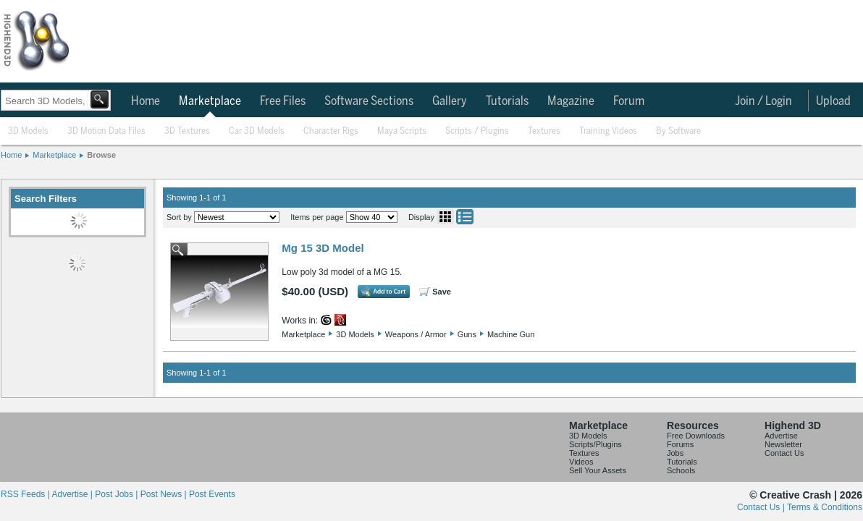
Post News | (164, 494)
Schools (681, 470)
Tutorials (507, 101)
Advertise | (73, 494)
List (464, 216)
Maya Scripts (401, 131)
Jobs (675, 453)
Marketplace (210, 101)
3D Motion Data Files (106, 131)
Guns (467, 334)
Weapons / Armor (416, 334)
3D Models (28, 131)
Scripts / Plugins (477, 131)
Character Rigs (330, 131)
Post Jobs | (117, 494)
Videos (581, 461)
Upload (833, 101)
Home (145, 101)
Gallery (449, 101)
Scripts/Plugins (595, 444)
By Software (678, 131)
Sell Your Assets (597, 470)
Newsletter (783, 444)
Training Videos (608, 131)
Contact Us (784, 453)
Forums (680, 444)
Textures (544, 131)
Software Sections (368, 101)
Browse (101, 155)
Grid (445, 216)
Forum (628, 101)
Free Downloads (696, 435)
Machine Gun (510, 334)
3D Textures (187, 131)
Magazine (570, 101)
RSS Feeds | (26, 494)
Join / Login (763, 101)
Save (441, 291)
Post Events (212, 494)
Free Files (283, 101)
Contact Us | (762, 507)
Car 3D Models (257, 131)
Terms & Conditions (824, 507)
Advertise (781, 435)
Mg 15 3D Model (322, 247)
